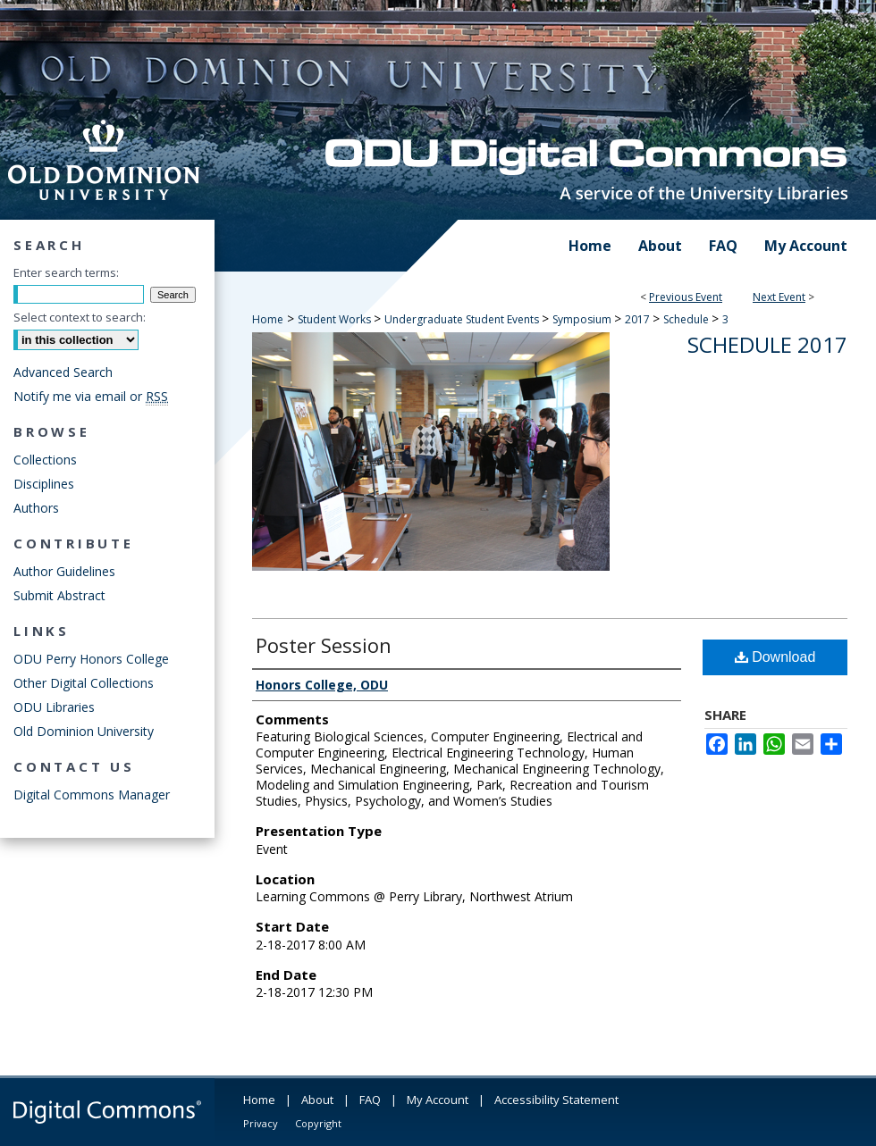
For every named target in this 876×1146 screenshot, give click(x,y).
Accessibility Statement (556, 1100)
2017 (639, 319)
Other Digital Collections (83, 682)
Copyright (318, 1123)
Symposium (583, 319)
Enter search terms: (66, 272)
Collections (45, 459)
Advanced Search (63, 372)
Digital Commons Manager (91, 794)
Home (267, 319)
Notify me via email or (90, 396)
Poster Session (324, 645)
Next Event (779, 297)
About (317, 1100)
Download (775, 657)
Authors (36, 507)
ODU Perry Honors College (91, 658)
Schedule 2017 (767, 344)
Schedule (687, 319)
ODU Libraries (54, 706)
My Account (437, 1100)
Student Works (336, 319)
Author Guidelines (64, 571)
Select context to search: (79, 317)
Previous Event (685, 297)
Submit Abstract (59, 595)
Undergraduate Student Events (463, 319)
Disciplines (43, 483)
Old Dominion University (83, 731)
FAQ (370, 1100)
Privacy (260, 1123)
